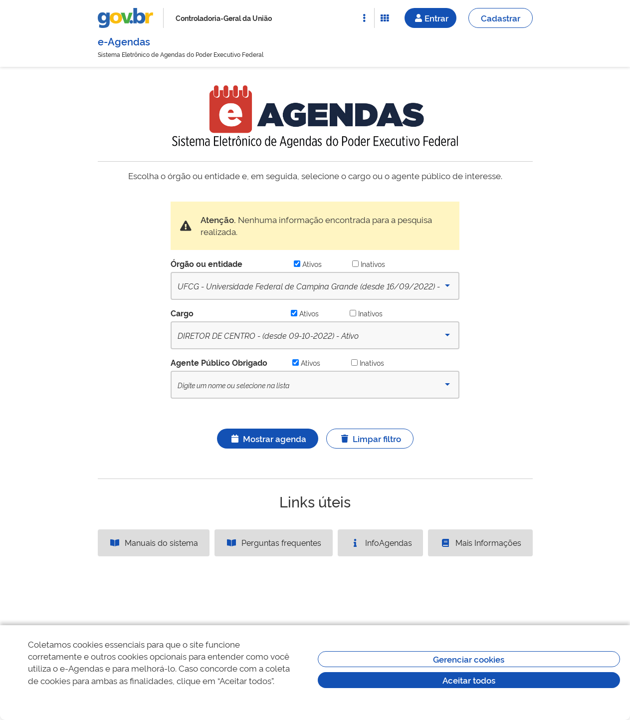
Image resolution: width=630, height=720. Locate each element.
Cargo (182, 312)
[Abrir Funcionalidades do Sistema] (385, 18)
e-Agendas (124, 41)
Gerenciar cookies (468, 659)
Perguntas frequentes (273, 542)
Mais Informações (480, 542)
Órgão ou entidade (206, 263)
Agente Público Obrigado (219, 362)
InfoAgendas (380, 542)
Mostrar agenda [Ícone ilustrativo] (267, 438)
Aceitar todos (468, 680)
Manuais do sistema (153, 542)
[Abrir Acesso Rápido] (364, 18)
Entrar (430, 17)
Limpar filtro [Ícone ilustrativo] (370, 438)
